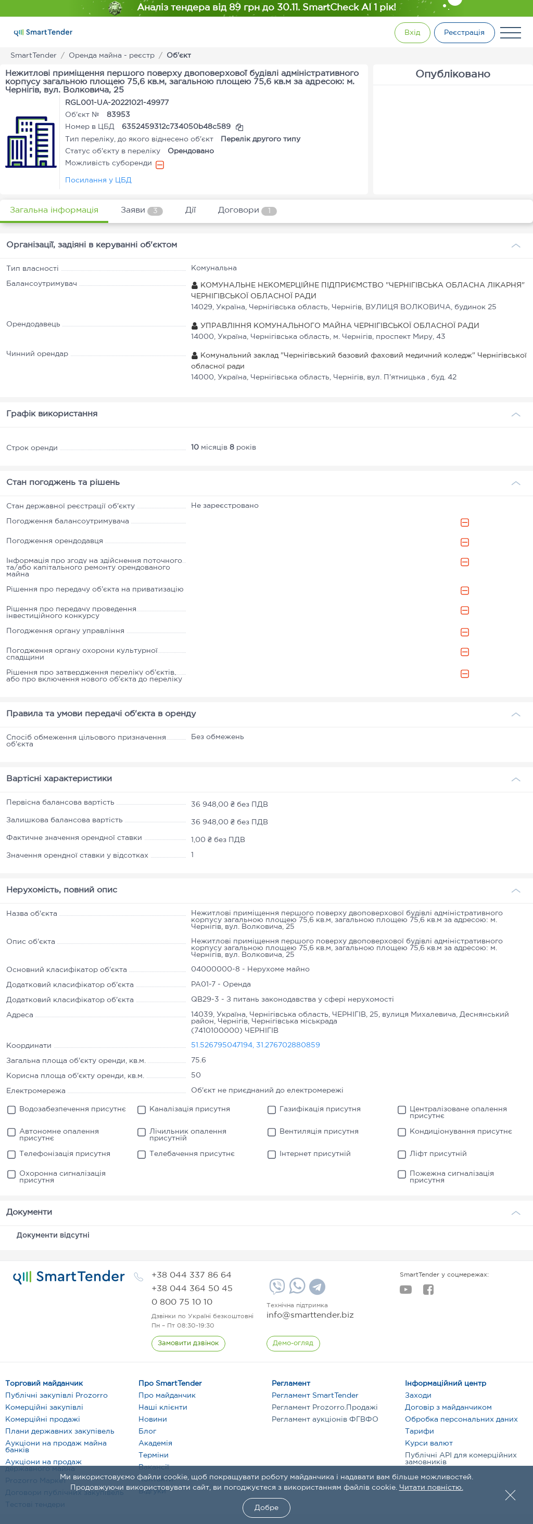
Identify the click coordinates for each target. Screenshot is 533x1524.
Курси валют (429, 1443)
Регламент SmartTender (315, 1395)
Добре (266, 1508)
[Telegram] (316, 1290)
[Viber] (275, 1290)
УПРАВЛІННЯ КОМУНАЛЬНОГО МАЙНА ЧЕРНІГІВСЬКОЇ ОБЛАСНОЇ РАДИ (335, 326)
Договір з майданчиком (448, 1407)
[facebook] (428, 1293)
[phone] (191, 1275)
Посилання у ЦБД (98, 180)
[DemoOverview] (293, 1343)
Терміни (153, 1455)
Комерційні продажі (42, 1419)
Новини (152, 1419)
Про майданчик (167, 1395)
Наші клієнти (162, 1407)
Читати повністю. (431, 1487)
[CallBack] (188, 1343)
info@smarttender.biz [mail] (310, 1315)
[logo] (69, 1277)
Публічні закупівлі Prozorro (56, 1395)
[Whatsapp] (296, 1292)
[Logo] (43, 32)
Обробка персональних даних (461, 1419)
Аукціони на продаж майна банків (56, 1446)
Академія (155, 1443)
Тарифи (419, 1431)
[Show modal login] (405, 32)
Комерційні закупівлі (44, 1407)
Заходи (418, 1395)
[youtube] (406, 1293)
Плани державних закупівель (60, 1431)
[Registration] (462, 32)
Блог (147, 1431)
